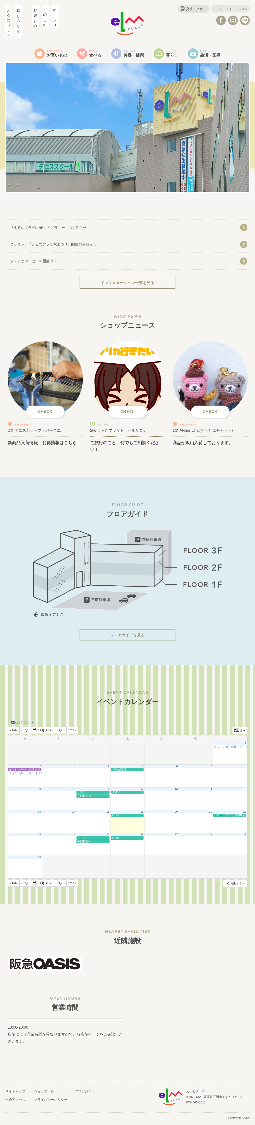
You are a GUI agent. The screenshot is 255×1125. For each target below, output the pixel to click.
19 (142, 814)
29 (244, 837)
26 (142, 837)
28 (210, 837)
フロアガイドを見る (127, 637)
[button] (235, 886)
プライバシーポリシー (51, 1102)
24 (73, 837)
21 (210, 814)
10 (73, 791)
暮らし (176, 54)
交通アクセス (193, 9)
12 (142, 791)
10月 (25, 733)
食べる (93, 54)
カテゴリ (22, 725)
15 (244, 791)
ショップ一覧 (44, 1094)
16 (39, 814)
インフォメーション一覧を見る (127, 285)
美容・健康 (134, 54)
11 (107, 791)
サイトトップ (15, 1094)
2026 (72, 733)
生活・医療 (217, 54)
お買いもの (52, 54)
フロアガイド (85, 1094)
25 (107, 837)
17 (73, 814)
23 (39, 837)
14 (210, 791)
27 (176, 837)
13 (176, 791)
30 (39, 859)
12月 (61, 733)
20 (176, 814)
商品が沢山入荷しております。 (206, 445)
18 (107, 814)
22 (244, 814)
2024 (14, 733)
